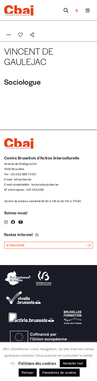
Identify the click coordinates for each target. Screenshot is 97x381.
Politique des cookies (37, 362)
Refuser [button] (28, 372)
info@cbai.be (23, 179)
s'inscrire (15, 245)
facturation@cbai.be (45, 184)
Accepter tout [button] (73, 363)
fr (77, 10)
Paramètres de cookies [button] (59, 372)
